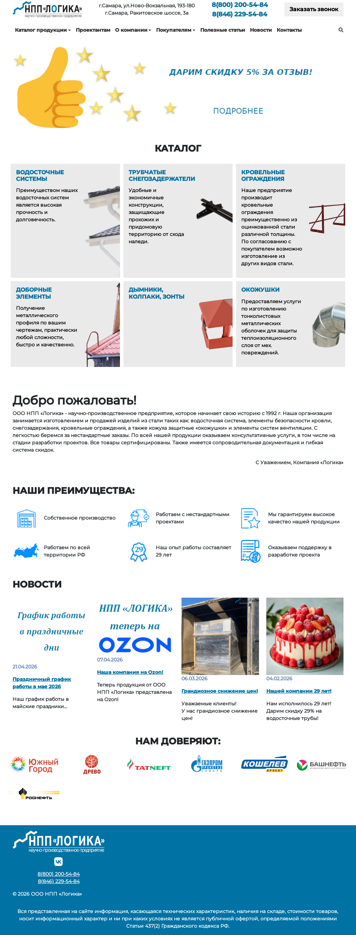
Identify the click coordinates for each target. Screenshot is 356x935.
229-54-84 (239, 14)
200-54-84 (240, 5)
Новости (261, 30)
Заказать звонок (314, 9)
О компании (131, 30)
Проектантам (93, 30)
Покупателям (173, 30)
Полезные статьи (222, 30)
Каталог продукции (41, 30)
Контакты (289, 30)
